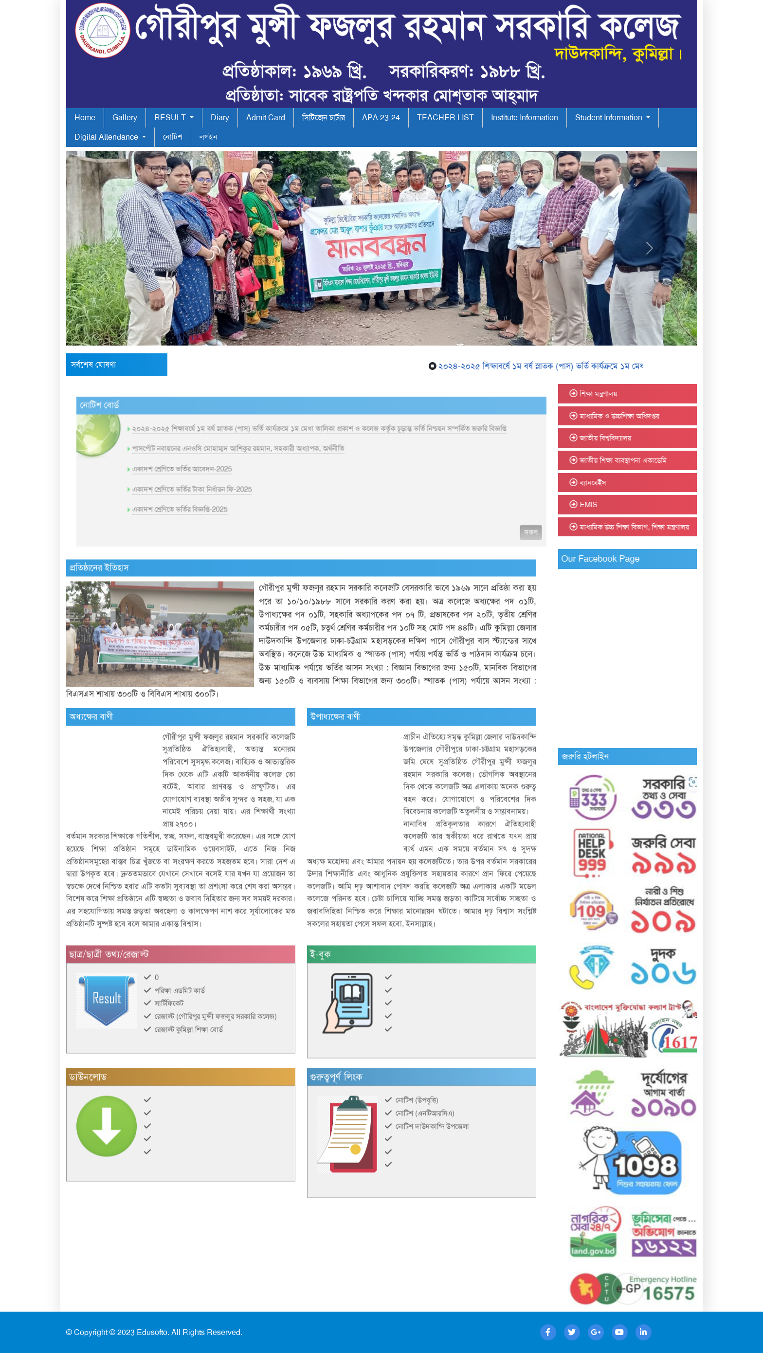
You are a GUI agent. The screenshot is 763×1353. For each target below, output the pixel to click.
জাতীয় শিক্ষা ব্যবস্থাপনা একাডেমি (650, 460)
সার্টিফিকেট (169, 1031)
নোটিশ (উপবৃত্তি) (417, 1128)
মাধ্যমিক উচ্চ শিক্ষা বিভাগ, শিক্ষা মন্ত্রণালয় (662, 527)
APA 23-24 (381, 117)
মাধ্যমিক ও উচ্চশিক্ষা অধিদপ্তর (647, 416)
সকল (558, 559)
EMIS (616, 505)
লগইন (209, 137)
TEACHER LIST (445, 117)
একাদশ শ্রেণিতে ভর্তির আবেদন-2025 (209, 496)
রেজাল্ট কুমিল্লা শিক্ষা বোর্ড (189, 1057)
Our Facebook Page (628, 559)
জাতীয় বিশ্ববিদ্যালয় (633, 438)
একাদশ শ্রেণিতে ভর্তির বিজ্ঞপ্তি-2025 (207, 537)
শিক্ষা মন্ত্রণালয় (626, 394)
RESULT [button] (171, 117)
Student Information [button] (609, 117)
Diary (220, 117)
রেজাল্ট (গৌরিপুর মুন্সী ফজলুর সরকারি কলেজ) (216, 1044)
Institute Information (524, 117)
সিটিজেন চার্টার (323, 117)
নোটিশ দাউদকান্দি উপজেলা (432, 1153)
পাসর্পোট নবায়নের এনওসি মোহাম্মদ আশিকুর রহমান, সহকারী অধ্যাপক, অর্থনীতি (266, 476)
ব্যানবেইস (620, 483)
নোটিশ (172, 137)
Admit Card (265, 117)
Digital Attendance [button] (107, 137)
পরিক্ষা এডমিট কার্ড (180, 1018)
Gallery (124, 117)
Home (84, 117)
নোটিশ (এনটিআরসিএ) (425, 1141)
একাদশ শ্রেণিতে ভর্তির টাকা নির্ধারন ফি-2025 (219, 517)
